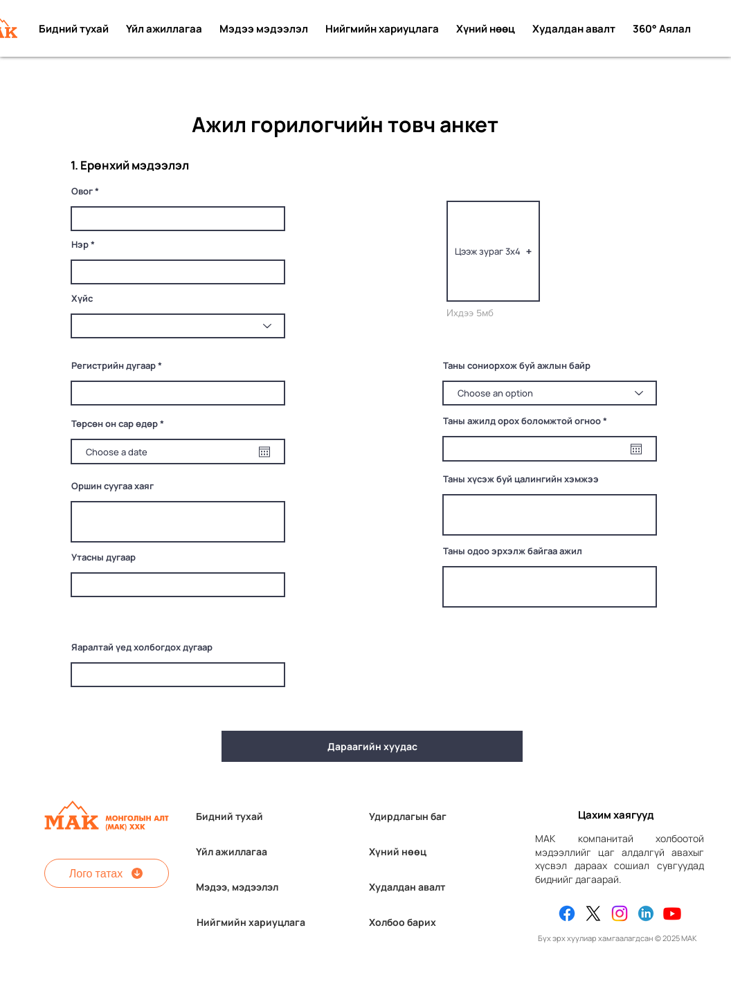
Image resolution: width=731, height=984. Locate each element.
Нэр (80, 244)
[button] (493, 251)
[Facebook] (567, 913)
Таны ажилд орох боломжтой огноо (527, 421)
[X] (593, 913)
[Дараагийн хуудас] (372, 746)
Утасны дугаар (103, 557)
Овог (82, 191)
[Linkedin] (645, 913)
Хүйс (82, 298)
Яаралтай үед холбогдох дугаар (142, 647)
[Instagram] (619, 913)
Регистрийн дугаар (113, 365)
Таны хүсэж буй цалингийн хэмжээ (521, 479)
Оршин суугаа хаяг (112, 486)
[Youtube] (672, 913)
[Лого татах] (106, 873)
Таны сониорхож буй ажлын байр (516, 365)
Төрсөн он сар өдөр (120, 423)
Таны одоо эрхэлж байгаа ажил (512, 551)
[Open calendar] (264, 451)
